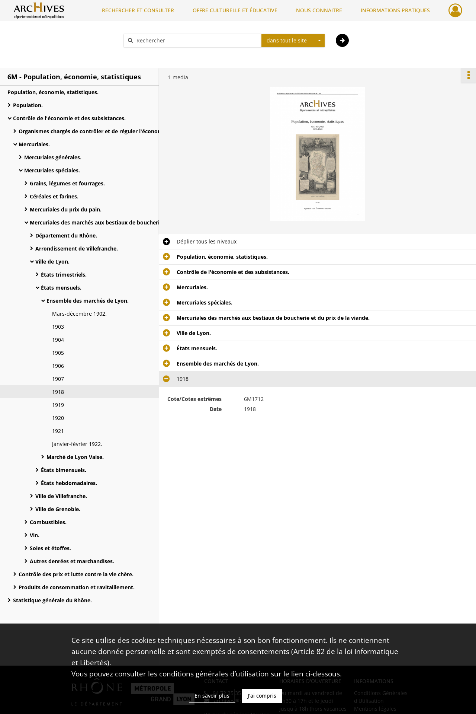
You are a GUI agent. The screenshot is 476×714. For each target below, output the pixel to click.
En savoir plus (211, 695)
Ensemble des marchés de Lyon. (87, 300)
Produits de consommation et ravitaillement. (77, 587)
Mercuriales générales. (52, 157)
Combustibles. (48, 522)
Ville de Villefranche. (61, 496)
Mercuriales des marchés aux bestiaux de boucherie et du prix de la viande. (104, 222)
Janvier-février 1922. (77, 443)
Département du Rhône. (66, 235)
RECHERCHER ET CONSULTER (138, 10)
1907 (58, 378)
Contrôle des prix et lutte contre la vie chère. (76, 574)
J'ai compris (262, 695)
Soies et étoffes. (50, 548)
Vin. (34, 535)
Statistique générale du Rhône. (52, 600)
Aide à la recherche (152, 53)
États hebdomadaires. (69, 483)
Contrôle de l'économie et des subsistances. (69, 118)
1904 (58, 339)
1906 (58, 365)
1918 (58, 391)
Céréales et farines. (54, 196)
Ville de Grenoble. (57, 509)
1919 (58, 404)
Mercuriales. (34, 144)
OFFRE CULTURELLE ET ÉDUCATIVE (235, 10)
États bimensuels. (63, 470)
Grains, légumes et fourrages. (67, 183)
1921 (58, 430)
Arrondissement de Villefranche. (76, 248)
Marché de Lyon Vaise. (75, 456)
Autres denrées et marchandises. (72, 561)
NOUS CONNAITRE (319, 10)
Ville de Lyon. (52, 261)
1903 (58, 326)
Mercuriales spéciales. (52, 170)
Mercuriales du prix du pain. (66, 209)
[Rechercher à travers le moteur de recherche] (196, 40)
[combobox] (293, 40)
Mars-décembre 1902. (79, 313)
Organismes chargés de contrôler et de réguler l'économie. (93, 131)
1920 (58, 417)
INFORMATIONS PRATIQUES (395, 10)
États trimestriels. (64, 274)
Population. (28, 105)
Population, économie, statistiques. (53, 92)
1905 (58, 352)
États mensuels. (61, 287)
